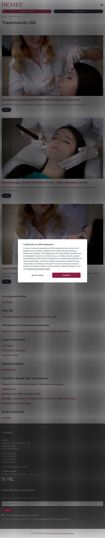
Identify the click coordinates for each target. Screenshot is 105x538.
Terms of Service (59, 519)
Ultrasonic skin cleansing (16, 403)
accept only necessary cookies (38, 269)
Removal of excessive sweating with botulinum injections (35, 331)
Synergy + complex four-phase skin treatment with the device (38, 398)
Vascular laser (10, 355)
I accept (21, 515)
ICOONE (6, 417)
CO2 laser (7, 345)
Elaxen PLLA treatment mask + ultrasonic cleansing (32, 384)
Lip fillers (7, 302)
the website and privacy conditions (25, 515)
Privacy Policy (45, 519)
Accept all (66, 275)
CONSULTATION (27, 11)
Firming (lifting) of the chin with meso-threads (29, 316)
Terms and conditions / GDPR (14, 467)
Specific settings (37, 275)
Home (4, 16)
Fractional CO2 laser (14, 350)
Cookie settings (68, 533)
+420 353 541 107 (9, 459)
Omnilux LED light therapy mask (21, 393)
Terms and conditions (53, 533)
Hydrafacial (8, 389)
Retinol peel (9, 369)
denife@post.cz (8, 462)
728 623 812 (79, 11)
